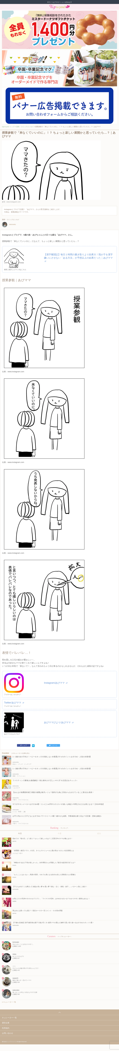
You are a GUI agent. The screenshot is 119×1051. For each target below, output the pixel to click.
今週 (59, 833)
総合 (99, 833)
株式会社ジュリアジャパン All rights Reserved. (14, 1041)
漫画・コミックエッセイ (25, 127)
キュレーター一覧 (9, 1002)
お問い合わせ (7, 1033)
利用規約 (5, 1028)
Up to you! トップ (8, 127)
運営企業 (5, 1023)
